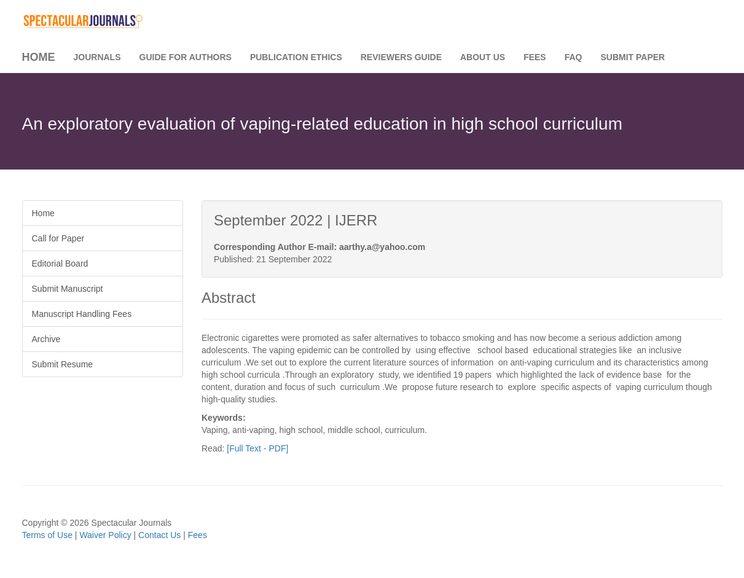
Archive (46, 339)
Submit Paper (632, 57)
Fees (534, 57)
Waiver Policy (105, 535)
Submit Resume (62, 364)
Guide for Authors (185, 57)
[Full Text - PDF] (257, 448)
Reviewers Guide (401, 57)
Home (38, 57)
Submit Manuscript (67, 289)
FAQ (573, 57)
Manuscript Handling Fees (82, 314)
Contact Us (159, 535)
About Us (482, 57)
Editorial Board (60, 263)
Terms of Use (47, 535)
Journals (97, 57)
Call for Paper (58, 238)
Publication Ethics (296, 57)
